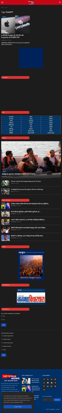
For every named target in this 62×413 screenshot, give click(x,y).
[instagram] (51, 379)
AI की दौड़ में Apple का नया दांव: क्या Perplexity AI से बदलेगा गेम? (12, 36)
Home (2, 7)
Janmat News (3, 40)
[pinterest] (44, 386)
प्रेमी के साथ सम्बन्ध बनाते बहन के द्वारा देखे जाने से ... (35, 397)
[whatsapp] (44, 382)
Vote (4, 325)
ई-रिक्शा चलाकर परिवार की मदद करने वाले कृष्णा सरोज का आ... (36, 389)
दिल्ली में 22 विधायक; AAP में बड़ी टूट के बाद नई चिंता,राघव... (27, 236)
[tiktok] (55, 379)
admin (12, 183)
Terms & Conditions (50, 409)
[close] (32, 394)
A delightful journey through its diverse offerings (27, 189)
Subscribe (57, 400)
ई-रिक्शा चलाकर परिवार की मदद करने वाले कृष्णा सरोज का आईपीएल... (30, 204)
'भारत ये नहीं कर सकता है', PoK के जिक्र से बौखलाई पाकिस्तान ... (28, 220)
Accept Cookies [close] (17, 407)
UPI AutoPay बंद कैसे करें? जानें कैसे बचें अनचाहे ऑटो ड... (36, 380)
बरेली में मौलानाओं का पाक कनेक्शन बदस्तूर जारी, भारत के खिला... (28, 228)
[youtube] (47, 382)
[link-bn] (31, 58)
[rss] (44, 389)
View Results (11, 325)
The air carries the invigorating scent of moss (26, 181)
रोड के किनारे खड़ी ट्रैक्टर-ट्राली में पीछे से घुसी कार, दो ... (26, 212)
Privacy (58, 409)
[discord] (51, 382)
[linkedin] (47, 386)
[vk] (55, 386)
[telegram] (55, 382)
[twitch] (51, 386)
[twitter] (47, 379)
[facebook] (44, 379)
